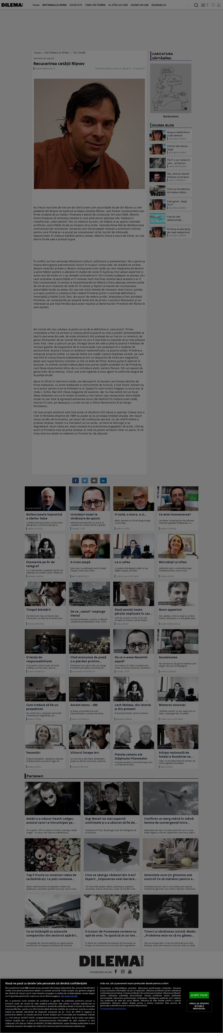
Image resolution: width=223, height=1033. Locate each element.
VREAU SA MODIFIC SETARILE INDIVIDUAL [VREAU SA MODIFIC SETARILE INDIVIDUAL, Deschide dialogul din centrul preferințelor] (199, 1006)
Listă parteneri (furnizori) (113, 1009)
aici (6, 1017)
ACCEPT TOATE (199, 995)
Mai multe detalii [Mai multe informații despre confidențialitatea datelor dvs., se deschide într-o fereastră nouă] (69, 996)
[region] (111, 1005)
